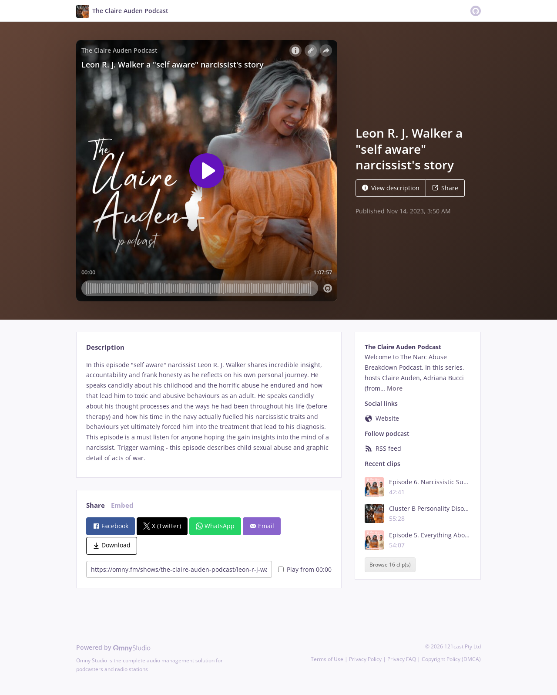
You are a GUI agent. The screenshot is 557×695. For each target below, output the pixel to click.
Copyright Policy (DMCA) (451, 659)
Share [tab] (95, 505)
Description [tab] (105, 347)
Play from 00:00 (305, 569)
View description (390, 188)
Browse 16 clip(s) (390, 565)
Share (445, 188)
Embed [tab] (122, 505)
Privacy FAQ (401, 659)
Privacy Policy (365, 659)
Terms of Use (327, 659)
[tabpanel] (208, 411)
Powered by (113, 647)
